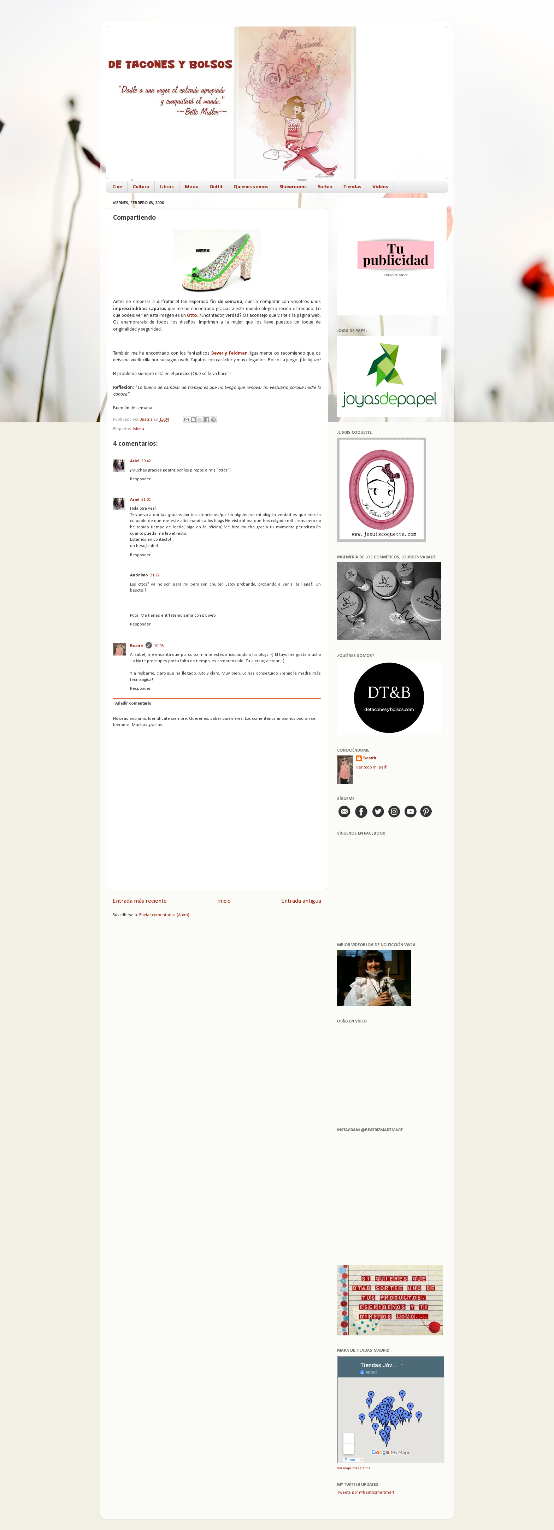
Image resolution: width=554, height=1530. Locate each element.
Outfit (216, 187)
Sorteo (325, 187)
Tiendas (352, 187)
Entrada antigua (301, 901)
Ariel (134, 461)
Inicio (224, 901)
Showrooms (293, 187)
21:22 (155, 575)
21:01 (146, 500)
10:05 (159, 646)
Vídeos (380, 187)
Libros (167, 187)
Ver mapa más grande (353, 1468)
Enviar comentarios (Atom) (164, 915)
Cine (117, 187)
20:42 (146, 461)
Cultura (141, 187)
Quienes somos (251, 187)
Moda (192, 187)
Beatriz (136, 646)
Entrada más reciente (140, 901)
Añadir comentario (133, 703)
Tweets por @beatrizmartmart (365, 1492)
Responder (140, 479)
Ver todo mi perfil (372, 767)
